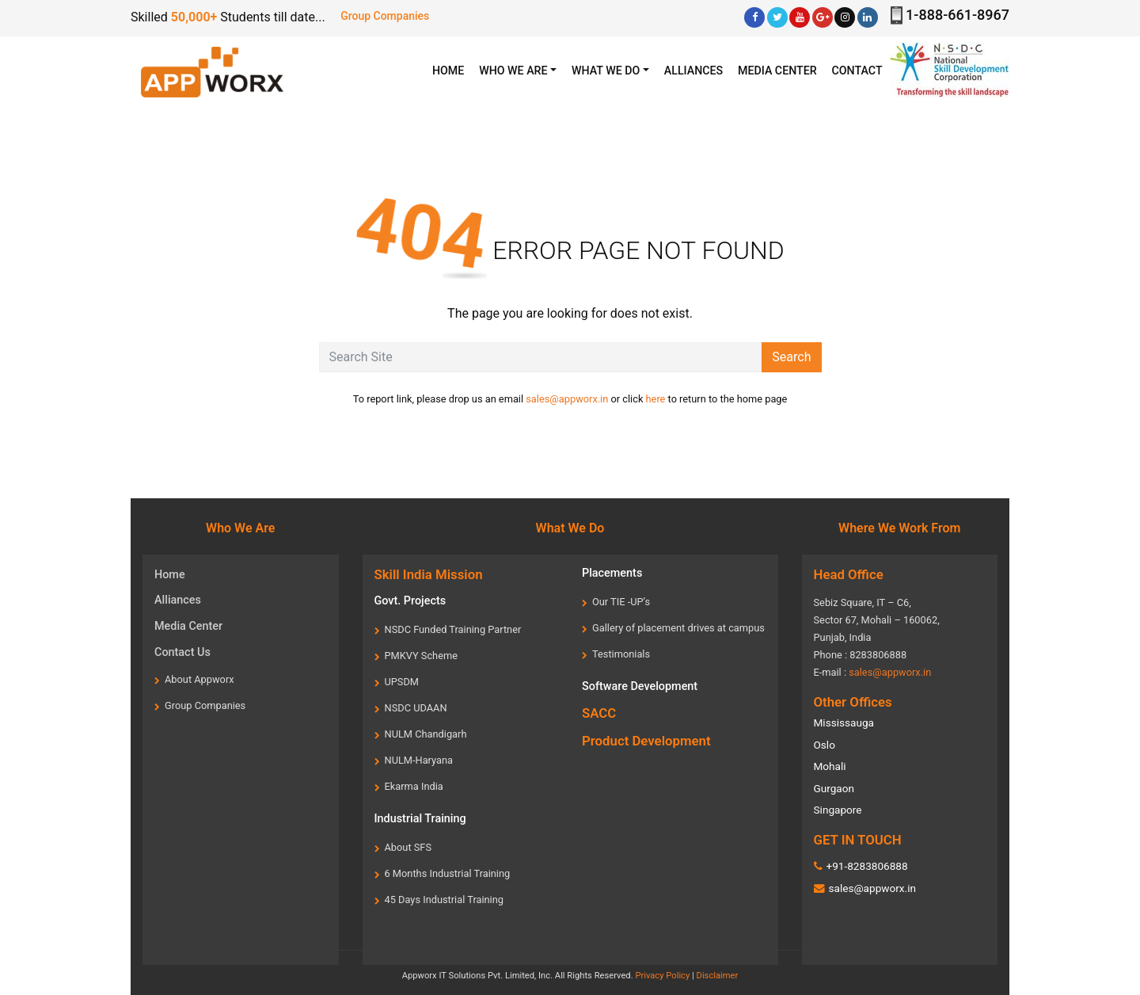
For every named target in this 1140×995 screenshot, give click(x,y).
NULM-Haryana (419, 760)
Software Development (639, 686)
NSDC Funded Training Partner (453, 629)
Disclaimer (718, 975)
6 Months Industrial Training (448, 873)
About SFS (408, 847)
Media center (777, 70)
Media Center (188, 626)
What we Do (606, 70)
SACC (599, 713)
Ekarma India (414, 786)
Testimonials (621, 654)
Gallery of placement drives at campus (678, 628)
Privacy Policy (662, 975)
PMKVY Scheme (421, 655)
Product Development (646, 741)
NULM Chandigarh (426, 734)
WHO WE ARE (513, 70)
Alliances (693, 70)
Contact (857, 70)
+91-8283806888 (866, 866)
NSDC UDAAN (416, 708)
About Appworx (199, 679)
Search (791, 356)
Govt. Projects (410, 601)
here (656, 399)
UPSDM (402, 682)
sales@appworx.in (567, 399)
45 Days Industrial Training (444, 899)
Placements (612, 573)
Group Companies (384, 16)
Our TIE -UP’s (621, 602)
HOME (452, 69)
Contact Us (182, 652)
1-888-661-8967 (957, 14)
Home (169, 574)
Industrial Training (420, 818)
